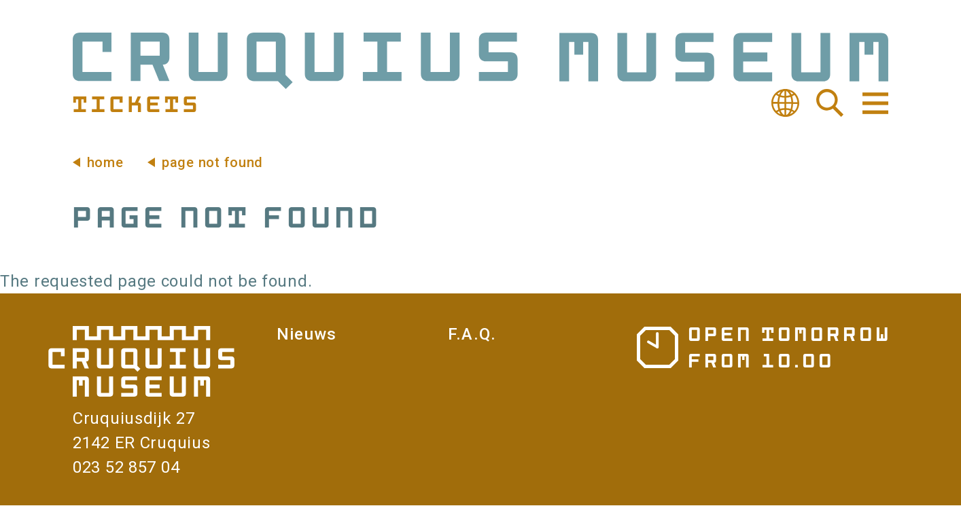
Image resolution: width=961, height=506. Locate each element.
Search (830, 103)
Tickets (135, 103)
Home (105, 162)
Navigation (874, 103)
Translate (785, 103)
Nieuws (306, 334)
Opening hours (762, 346)
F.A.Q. (472, 334)
